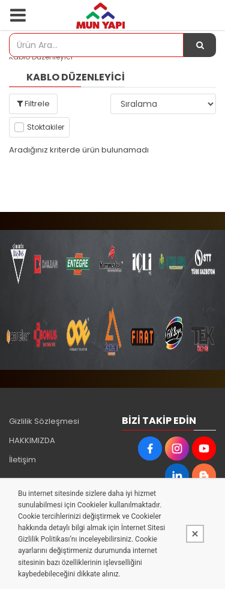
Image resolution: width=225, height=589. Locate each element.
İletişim (22, 459)
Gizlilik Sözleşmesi (44, 421)
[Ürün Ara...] (200, 45)
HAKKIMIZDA (32, 440)
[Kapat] (195, 534)
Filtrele (33, 103)
